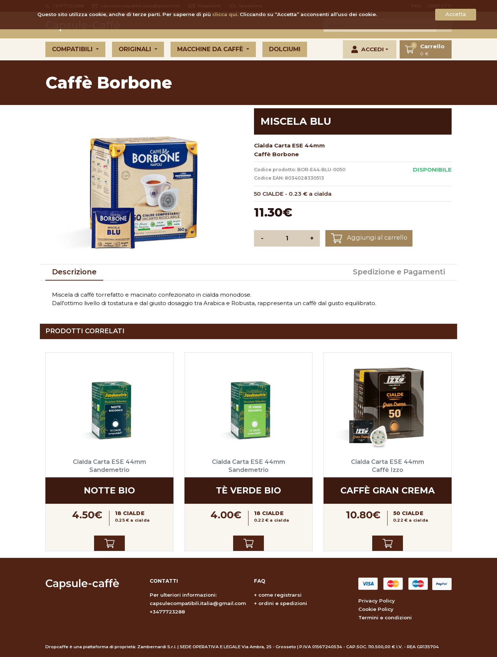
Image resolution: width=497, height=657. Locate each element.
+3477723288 (167, 612)
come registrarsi (280, 595)
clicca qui (224, 14)
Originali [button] (136, 49)
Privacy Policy (376, 601)
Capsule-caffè (82, 583)
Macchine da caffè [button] (211, 49)
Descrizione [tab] (74, 271)
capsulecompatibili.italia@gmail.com (198, 603)
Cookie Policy (375, 609)
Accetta (455, 14)
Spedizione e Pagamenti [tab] (399, 271)
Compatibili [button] (73, 49)
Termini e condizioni (385, 617)
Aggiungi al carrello (369, 238)
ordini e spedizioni (282, 603)
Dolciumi (284, 49)
